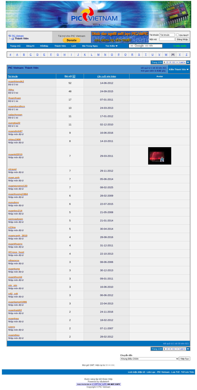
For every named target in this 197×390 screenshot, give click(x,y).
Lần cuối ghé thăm (106, 76)
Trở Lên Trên (187, 372)
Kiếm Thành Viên (177, 69)
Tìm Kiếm (110, 46)
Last (182, 62)
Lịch (74, 46)
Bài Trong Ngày (90, 46)
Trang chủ (15, 46)
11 (173, 62)
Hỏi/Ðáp (44, 46)
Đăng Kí (30, 46)
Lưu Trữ (175, 372)
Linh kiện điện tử (136, 372)
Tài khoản (154, 35)
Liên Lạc (151, 372)
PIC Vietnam (18, 36)
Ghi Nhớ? (182, 35)
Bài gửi (68, 76)
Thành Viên (60, 46)
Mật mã (153, 39)
